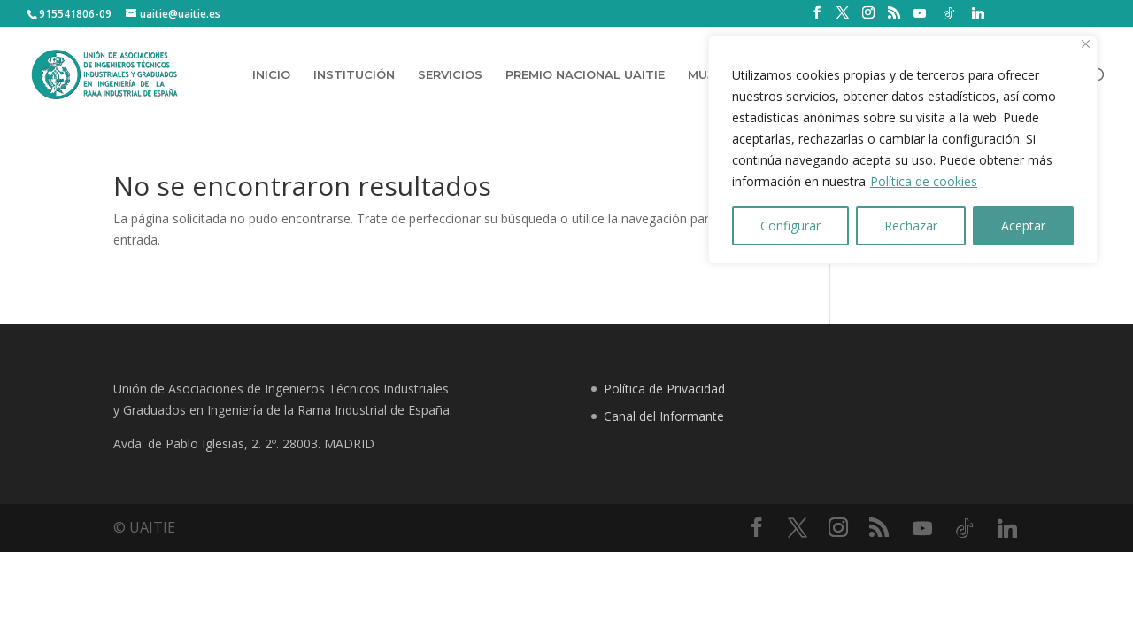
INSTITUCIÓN (354, 75)
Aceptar (1023, 225)
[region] (903, 149)
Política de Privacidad (664, 388)
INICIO (271, 75)
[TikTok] (949, 13)
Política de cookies (923, 181)
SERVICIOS (450, 75)
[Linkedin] (978, 13)
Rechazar (910, 225)
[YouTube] (919, 13)
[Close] (1086, 44)
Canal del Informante (664, 416)
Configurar (790, 225)
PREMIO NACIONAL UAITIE (585, 75)
